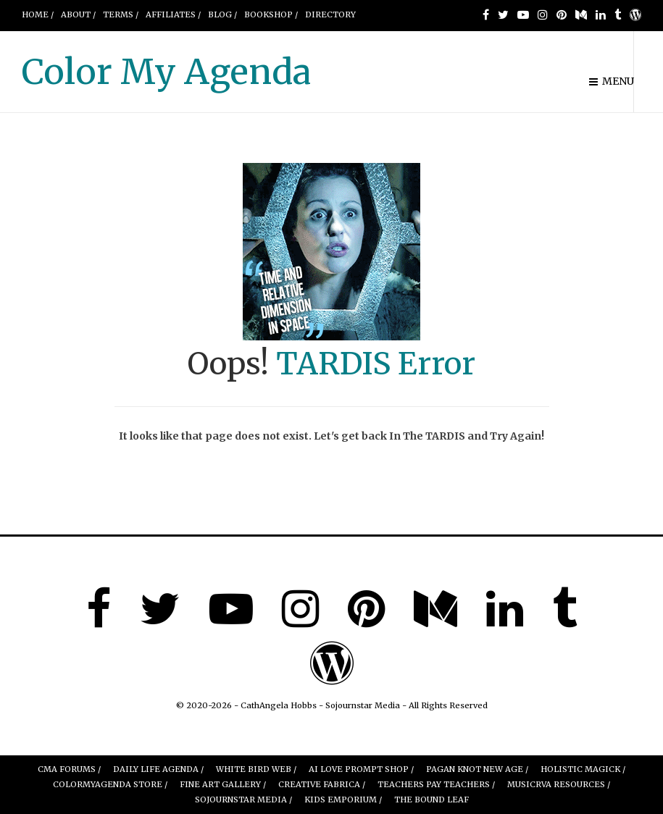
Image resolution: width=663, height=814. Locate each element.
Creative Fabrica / (321, 784)
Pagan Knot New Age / (477, 769)
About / (78, 14)
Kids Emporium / (343, 799)
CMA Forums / (69, 769)
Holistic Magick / (583, 769)
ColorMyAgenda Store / (110, 784)
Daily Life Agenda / (158, 769)
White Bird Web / (256, 769)
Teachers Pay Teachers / (436, 784)
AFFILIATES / (173, 14)
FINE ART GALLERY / (223, 784)
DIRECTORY (330, 14)
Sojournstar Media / (243, 799)
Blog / (222, 14)
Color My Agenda (166, 71)
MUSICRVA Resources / (558, 784)
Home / (38, 14)
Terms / (120, 14)
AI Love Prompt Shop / (361, 769)
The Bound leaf (431, 799)
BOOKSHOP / (271, 14)
